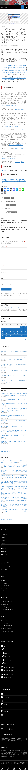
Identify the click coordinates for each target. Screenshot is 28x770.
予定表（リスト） (7, 604)
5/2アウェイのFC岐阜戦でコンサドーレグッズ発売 (13, 399)
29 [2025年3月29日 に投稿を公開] (21, 335)
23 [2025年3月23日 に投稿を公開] (25, 333)
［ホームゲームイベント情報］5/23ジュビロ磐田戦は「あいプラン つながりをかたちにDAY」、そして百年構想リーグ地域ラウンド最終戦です (14, 499)
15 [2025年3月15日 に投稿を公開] (21, 331)
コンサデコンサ (5, 7)
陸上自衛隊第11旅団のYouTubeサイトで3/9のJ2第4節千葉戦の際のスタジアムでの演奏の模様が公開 (14, 220)
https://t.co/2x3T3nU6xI (16, 145)
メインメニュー (26, 7)
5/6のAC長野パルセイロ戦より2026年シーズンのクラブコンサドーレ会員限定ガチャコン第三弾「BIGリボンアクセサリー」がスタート (14, 410)
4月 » (26, 339)
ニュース (3, 545)
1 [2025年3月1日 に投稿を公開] (21, 326)
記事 (12, 197)
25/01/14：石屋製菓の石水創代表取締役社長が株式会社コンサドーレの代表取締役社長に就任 (14, 180)
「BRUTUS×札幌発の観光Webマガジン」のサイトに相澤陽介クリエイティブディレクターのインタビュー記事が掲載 (14, 228)
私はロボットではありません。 (9, 285)
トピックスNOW (5, 529)
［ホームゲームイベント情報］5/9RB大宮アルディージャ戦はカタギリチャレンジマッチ (14, 492)
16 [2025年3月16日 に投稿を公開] (25, 331)
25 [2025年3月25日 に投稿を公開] (6, 335)
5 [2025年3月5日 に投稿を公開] (10, 329)
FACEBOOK (5, 697)
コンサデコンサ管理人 (12, 45)
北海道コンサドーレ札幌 (11, 212)
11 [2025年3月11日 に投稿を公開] (6, 331)
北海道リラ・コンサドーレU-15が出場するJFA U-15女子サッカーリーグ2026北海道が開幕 (14, 431)
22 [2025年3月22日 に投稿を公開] (21, 333)
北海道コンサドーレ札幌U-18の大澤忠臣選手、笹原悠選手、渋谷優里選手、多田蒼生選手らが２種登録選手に (14, 394)
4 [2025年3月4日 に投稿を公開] (6, 329)
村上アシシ (5, 170)
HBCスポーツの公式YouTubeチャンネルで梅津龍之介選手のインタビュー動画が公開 (14, 465)
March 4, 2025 (19, 130)
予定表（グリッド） (7, 601)
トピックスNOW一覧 (8, 609)
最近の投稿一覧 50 (5, 451)
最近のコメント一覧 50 (6, 519)
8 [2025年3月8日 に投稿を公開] (21, 329)
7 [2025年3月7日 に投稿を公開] (17, 329)
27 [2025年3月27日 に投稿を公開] (14, 335)
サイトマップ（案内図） (8, 631)
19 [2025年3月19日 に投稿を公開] (10, 333)
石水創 (7, 204)
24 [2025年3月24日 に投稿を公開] (2, 335)
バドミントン (6, 585)
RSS (3, 715)
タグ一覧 (5, 569)
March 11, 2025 (19, 148)
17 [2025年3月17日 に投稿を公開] (2, 333)
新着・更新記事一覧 (7, 625)
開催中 (3, 540)
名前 (3, 266)
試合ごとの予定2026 (8, 607)
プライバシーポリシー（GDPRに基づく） (9, 762)
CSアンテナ (5, 620)
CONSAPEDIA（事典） (8, 667)
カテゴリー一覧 (6, 567)
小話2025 (3, 26)
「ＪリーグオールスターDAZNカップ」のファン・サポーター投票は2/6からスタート (14, 510)
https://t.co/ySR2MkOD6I (8, 105)
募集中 (3, 543)
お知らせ (4, 532)
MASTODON (5, 708)
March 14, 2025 (19, 162)
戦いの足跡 (3, 551)
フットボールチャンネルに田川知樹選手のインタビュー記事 (14, 370)
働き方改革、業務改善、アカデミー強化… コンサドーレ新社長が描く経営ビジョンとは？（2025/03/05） (14, 72)
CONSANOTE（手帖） (7, 670)
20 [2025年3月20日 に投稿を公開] (14, 333)
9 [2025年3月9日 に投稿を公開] (25, 329)
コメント (4, 246)
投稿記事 (7, 308)
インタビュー (7, 197)
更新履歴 (3, 557)
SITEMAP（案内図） (7, 729)
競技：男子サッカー (11, 201)
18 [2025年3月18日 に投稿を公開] (6, 333)
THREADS (4, 701)
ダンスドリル (6, 591)
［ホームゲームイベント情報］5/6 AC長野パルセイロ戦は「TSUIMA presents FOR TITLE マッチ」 (14, 471)
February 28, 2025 (20, 109)
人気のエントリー (7, 623)
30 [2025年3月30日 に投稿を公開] (25, 335)
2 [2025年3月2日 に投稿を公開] (25, 326)
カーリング (5, 588)
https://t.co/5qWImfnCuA (8, 158)
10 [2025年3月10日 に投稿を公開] (2, 331)
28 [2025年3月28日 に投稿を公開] (17, 335)
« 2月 (2, 339)
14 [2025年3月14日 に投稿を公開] (17, 331)
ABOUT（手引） (6, 677)
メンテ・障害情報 (7, 628)
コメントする (20, 45)
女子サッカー (6, 583)
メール (3, 272)
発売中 (3, 537)
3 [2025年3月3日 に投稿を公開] (2, 329)
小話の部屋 (12, 308)
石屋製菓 (8, 208)
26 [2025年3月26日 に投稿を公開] (10, 335)
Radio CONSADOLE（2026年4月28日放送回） (12, 426)
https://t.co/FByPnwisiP (11, 126)
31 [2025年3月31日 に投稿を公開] (2, 337)
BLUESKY (4, 704)
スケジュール (4, 554)
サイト (2, 278)
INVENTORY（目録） (7, 674)
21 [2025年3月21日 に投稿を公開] (17, 333)
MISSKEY (4, 711)
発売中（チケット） (6, 534)
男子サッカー (6, 580)
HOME (2, 308)
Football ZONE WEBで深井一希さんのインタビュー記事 (13, 375)
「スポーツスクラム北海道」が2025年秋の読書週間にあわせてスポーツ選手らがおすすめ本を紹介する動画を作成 (14, 483)
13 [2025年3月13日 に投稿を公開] (14, 331)
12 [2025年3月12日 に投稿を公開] (10, 331)
